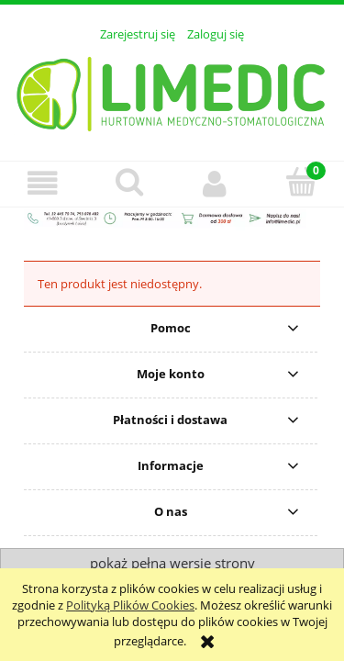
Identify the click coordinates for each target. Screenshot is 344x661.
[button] (43, 183)
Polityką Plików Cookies (130, 605)
